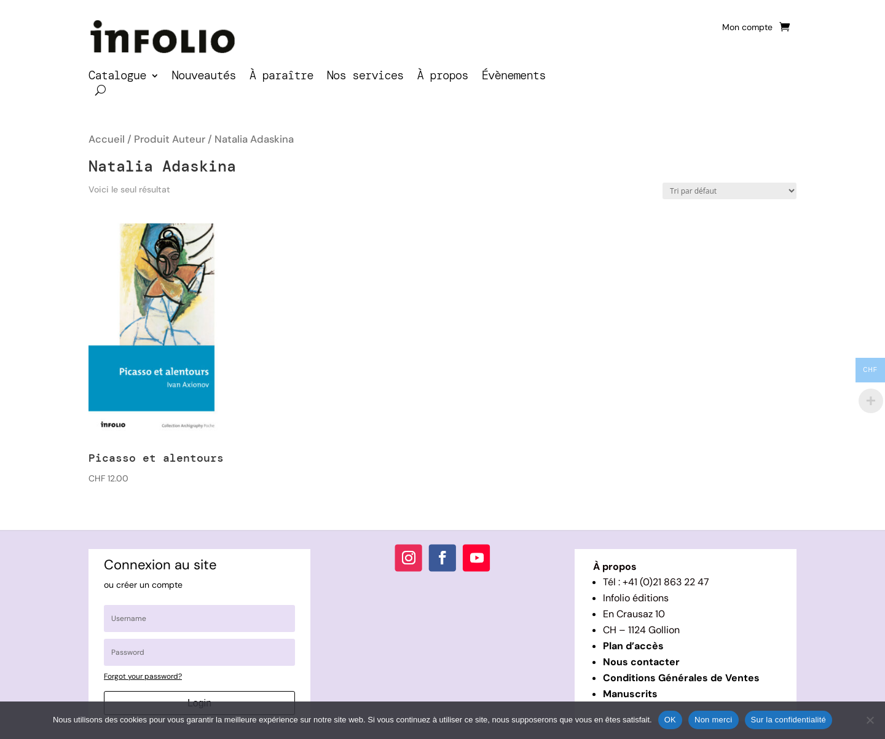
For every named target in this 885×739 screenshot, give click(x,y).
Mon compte (747, 28)
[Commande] (729, 191)
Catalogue (117, 77)
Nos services (365, 77)
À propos (442, 77)
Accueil (106, 139)
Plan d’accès (633, 645)
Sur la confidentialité (789, 719)
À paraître (281, 77)
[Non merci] (869, 720)
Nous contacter (641, 661)
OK (670, 719)
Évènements (514, 77)
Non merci (713, 719)
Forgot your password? (143, 676)
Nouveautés (204, 77)
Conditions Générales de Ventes (681, 677)
